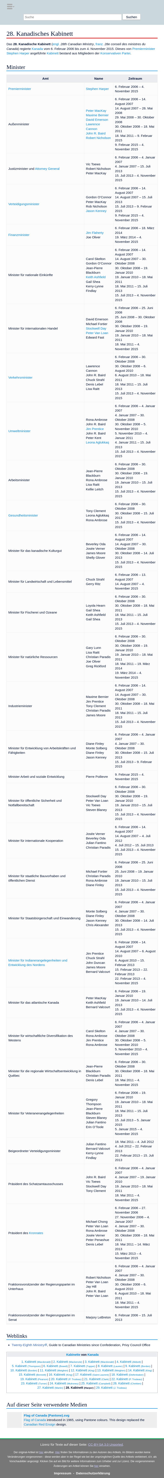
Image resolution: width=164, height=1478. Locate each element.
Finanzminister (18, 235)
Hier (57, 1452)
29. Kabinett (111, 1387)
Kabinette (73, 1354)
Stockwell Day (96, 328)
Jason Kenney (96, 211)
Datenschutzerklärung (93, 1473)
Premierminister (143, 49)
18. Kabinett (127, 1374)
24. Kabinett (64, 1383)
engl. (56, 44)
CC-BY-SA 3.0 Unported (105, 1444)
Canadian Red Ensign (39, 1424)
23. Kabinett (34, 1383)
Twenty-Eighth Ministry (28, 1345)
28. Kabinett (80, 1387)
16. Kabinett (61, 1374)
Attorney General (47, 168)
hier (41, 1452)
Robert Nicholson (98, 138)
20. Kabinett (66, 1379)
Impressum (62, 1473)
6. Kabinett (55, 1366)
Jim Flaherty (95, 232)
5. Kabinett (26, 1366)
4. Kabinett (129, 1361)
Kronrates (36, 1233)
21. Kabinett (96, 1379)
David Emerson (97, 119)
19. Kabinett (34, 1379)
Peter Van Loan (97, 333)
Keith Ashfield (95, 277)
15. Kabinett (32, 1374)
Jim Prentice (95, 429)
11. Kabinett (54, 1370)
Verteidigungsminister (23, 204)
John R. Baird (95, 133)
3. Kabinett (99, 1361)
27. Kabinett (50, 1387)
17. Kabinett (92, 1374)
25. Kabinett (96, 1383)
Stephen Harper (17, 53)
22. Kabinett (126, 1379)
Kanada (37, 49)
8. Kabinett (110, 1366)
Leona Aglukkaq (97, 442)
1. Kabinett (36, 1361)
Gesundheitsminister (23, 515)
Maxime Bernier (97, 115)
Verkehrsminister (20, 377)
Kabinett (53, 53)
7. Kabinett (82, 1366)
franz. (99, 44)
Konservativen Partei (115, 53)
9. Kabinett (138, 1366)
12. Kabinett (83, 1370)
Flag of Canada (35, 1420)
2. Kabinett (67, 1361)
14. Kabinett (140, 1370)
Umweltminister (19, 431)
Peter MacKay (96, 110)
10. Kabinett (23, 1370)
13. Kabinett (111, 1370)
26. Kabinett (127, 1383)
